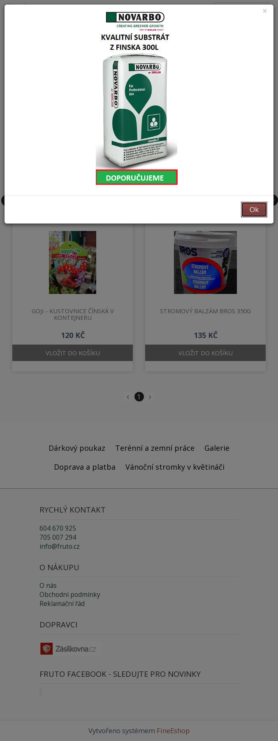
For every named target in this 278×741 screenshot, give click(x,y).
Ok (254, 209)
